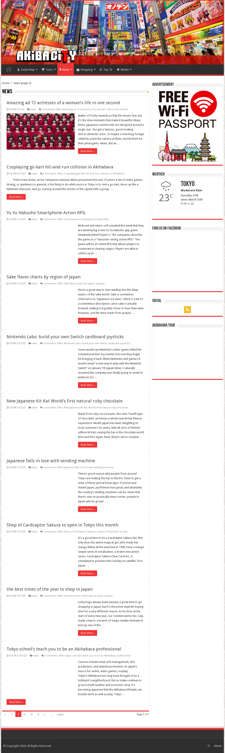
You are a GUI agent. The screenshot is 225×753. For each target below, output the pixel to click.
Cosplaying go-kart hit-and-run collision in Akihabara (60, 167)
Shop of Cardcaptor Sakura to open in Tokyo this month (62, 525)
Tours (47, 69)
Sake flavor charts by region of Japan (43, 277)
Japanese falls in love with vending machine (51, 460)
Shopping (84, 69)
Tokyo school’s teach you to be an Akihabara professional (64, 649)
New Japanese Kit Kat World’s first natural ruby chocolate (65, 401)
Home (9, 69)
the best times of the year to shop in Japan (50, 589)
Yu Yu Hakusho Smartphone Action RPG (46, 212)
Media (123, 69)
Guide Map (26, 69)
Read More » (87, 151)
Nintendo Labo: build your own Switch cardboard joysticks (65, 336)
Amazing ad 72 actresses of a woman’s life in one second (63, 102)
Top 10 (106, 69)
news (33, 109)
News (64, 69)
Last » (60, 714)
